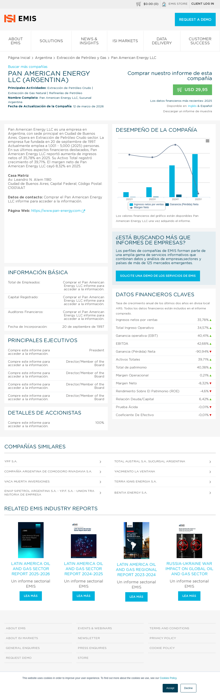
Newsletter (89, 638)
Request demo (19, 657)
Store (83, 657)
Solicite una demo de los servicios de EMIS (158, 275)
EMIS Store (175, 4)
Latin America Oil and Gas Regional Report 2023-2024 (136, 570)
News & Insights (89, 42)
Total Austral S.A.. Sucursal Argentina (149, 461)
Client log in (202, 3)
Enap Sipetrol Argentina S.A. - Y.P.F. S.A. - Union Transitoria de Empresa (49, 493)
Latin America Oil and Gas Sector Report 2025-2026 (30, 569)
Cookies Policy (168, 678)
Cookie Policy (162, 648)
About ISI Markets (22, 638)
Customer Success (200, 42)
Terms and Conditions (169, 628)
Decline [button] (188, 688)
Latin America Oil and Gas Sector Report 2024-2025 (83, 569)
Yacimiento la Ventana (134, 471)
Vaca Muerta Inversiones (27, 481)
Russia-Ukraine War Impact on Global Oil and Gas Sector (189, 569)
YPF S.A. (10, 461)
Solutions (51, 42)
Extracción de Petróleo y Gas (81, 58)
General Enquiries (23, 648)
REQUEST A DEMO (195, 19)
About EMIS (15, 42)
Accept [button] (170, 688)
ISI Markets (125, 42)
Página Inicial (19, 58)
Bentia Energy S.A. (130, 492)
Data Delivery (162, 42)
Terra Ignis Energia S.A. (135, 481)
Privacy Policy (163, 638)
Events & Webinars (95, 628)
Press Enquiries (92, 648)
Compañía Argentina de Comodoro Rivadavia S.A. (48, 471)
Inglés (192, 106)
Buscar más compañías (27, 67)
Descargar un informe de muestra (187, 111)
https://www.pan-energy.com (58, 211)
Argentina (43, 58)
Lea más (31, 596)
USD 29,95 (192, 90)
